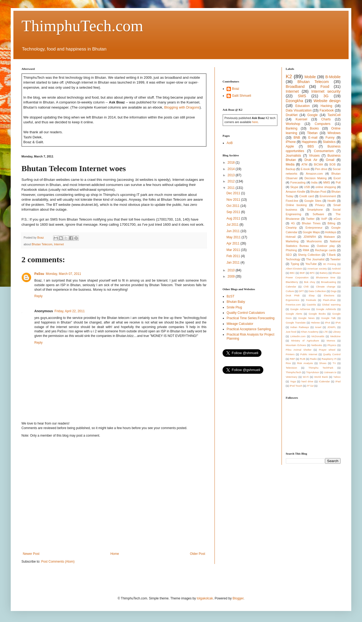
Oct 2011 (233, 206)
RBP (292, 358)
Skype (294, 187)
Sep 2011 (233, 212)
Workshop (293, 124)
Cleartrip (291, 227)
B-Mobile (333, 77)
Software (318, 214)
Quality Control (332, 354)
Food (324, 86)
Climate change (325, 286)
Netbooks (316, 345)
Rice (288, 363)
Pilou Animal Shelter (299, 349)
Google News (306, 318)
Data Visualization (299, 110)
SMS (302, 96)
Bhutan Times (311, 223)
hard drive (307, 381)
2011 (232, 188)
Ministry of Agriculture (305, 340)
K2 (289, 76)
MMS (326, 182)
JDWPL (331, 327)
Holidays (330, 232)
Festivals (311, 300)
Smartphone (315, 209)
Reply (38, 296)
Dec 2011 (233, 193)
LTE (325, 331)
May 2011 (233, 237)
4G (293, 223)
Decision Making (316, 178)
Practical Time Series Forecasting (251, 318)
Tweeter (335, 259)
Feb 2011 (233, 256)
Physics (331, 345)
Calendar (291, 286)
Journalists (293, 155)
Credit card (306, 196)
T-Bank (331, 254)
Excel (337, 178)
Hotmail (291, 236)
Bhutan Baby (236, 302)
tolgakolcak (205, 598)
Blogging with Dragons (182, 107)
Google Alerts (294, 313)
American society (317, 268)
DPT (301, 291)
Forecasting (297, 182)
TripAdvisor (312, 372)
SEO (289, 254)
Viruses (314, 155)
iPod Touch (296, 385)
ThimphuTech (293, 372)
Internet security (326, 91)
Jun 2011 (233, 231)
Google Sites (313, 200)
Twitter (310, 218)
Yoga (293, 381)
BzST (230, 296)
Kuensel (301, 119)
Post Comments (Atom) (58, 561)
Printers (290, 354)
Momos (331, 340)
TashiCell (334, 115)
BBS (311, 146)
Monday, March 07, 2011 (63, 274)
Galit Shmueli (241, 96)
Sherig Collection (309, 254)
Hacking (326, 106)
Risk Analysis (305, 363)
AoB (230, 143)
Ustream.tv (330, 372)
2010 (232, 270)
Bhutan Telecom (42, 244)
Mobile (310, 77)
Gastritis (311, 304)
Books (314, 128)
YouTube (311, 263)
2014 (232, 169)
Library (337, 331)
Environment (328, 196)
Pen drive (321, 169)
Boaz (235, 89)
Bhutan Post (318, 191)
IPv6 (338, 322)
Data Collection (317, 291)
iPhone (291, 142)
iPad (338, 381)
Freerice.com (293, 304)
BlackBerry (292, 282)
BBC (292, 272)
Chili (306, 286)
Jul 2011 (232, 224)
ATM (304, 164)
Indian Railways (299, 327)
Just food (291, 331)
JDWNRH (310, 236)
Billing (331, 223)
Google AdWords (326, 309)
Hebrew (315, 322)
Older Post (197, 554)
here (255, 122)
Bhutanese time (325, 277)
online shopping (326, 187)
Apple (290, 146)
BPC (312, 272)
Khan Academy (310, 331)
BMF (302, 272)
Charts (326, 119)
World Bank (321, 376)
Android (336, 268)
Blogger (237, 598)
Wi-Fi (306, 376)
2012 (232, 181)
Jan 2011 (233, 262)
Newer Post (31, 554)
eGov (337, 218)
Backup (290, 169)
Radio (313, 358)
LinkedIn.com (297, 336)
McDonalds (318, 336)
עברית (310, 385)
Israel (318, 327)
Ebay (312, 295)
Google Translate (296, 322)
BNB (297, 137)
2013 (232, 175)
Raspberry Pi (329, 358)
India (314, 182)
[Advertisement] (50, 494)
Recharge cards (325, 250)
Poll (338, 182)
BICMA (318, 164)
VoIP (324, 218)
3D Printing (329, 264)
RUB (302, 358)
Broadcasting (328, 282)
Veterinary (291, 376)
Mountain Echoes (296, 345)
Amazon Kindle (295, 191)
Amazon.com (314, 173)
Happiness (309, 142)
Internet (59, 244)
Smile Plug (234, 307)
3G (325, 96)
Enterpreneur (313, 227)
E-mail (312, 137)
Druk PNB (293, 295)
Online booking (296, 205)
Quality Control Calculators (246, 313)
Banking (291, 128)
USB (307, 187)
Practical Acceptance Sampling (249, 329)
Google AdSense (300, 309)
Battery (324, 272)
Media (290, 164)
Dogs (334, 291)
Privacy (320, 205)
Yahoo (337, 376)
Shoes (322, 363)
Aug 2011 (233, 218)
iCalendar (324, 381)
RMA (306, 250)
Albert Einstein (294, 268)
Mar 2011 (233, 250)
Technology (293, 259)
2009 (232, 276)
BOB (333, 164)
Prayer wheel (327, 349)
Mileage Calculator (240, 324)
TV (334, 363)
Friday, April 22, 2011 (69, 311)
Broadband (295, 86)
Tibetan (312, 133)
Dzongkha (294, 101)
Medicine (335, 336)
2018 (232, 162)
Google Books (317, 313)
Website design (327, 101)
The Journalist (315, 259)
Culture (290, 291)
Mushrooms (314, 241)
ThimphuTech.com (82, 26)
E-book (305, 169)
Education (302, 106)
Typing (295, 263)
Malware (329, 236)
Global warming (331, 304)
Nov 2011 (233, 200)
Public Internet (308, 354)
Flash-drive (329, 300)
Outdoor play (326, 245)
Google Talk (328, 318)
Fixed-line (292, 200)
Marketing (292, 241)
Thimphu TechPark (320, 367)
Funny (330, 137)
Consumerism (324, 151)
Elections (329, 295)
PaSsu (39, 274)
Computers (323, 124)
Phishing (291, 250)
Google (312, 115)
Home (114, 554)
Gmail (330, 160)
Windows (334, 133)
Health (331, 200)
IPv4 (327, 322)
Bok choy (309, 282)
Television (291, 367)
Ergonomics (293, 300)
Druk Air (310, 160)
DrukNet (292, 115)
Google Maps (311, 232)
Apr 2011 (233, 243)
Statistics (329, 142)
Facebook (327, 110)
